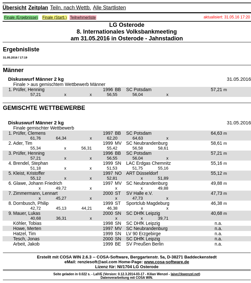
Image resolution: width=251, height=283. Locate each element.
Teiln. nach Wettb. (70, 7)
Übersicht (14, 7)
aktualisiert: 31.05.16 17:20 (227, 17)
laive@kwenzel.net (185, 274)
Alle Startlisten (109, 7)
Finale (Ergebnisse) (21, 17)
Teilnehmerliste (83, 17)
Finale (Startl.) (55, 17)
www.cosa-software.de (166, 261)
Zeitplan (38, 7)
